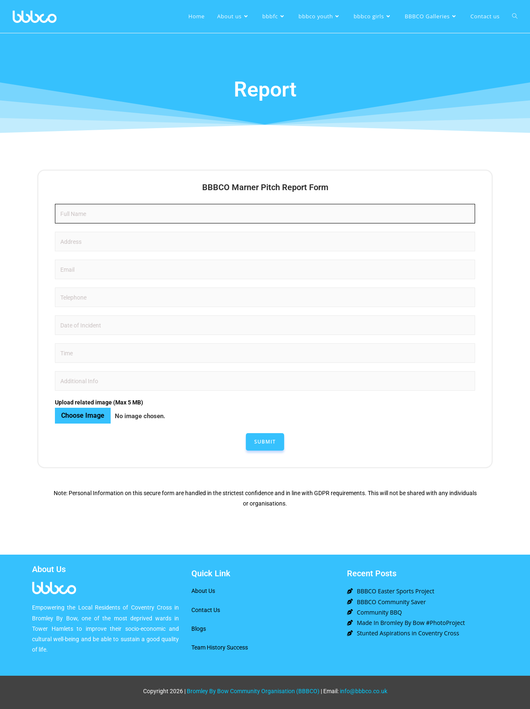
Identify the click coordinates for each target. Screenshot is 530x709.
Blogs (198, 628)
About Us (203, 591)
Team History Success (219, 647)
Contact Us (205, 610)
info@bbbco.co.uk (363, 691)
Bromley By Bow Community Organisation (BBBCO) (253, 691)
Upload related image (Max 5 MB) (99, 402)
